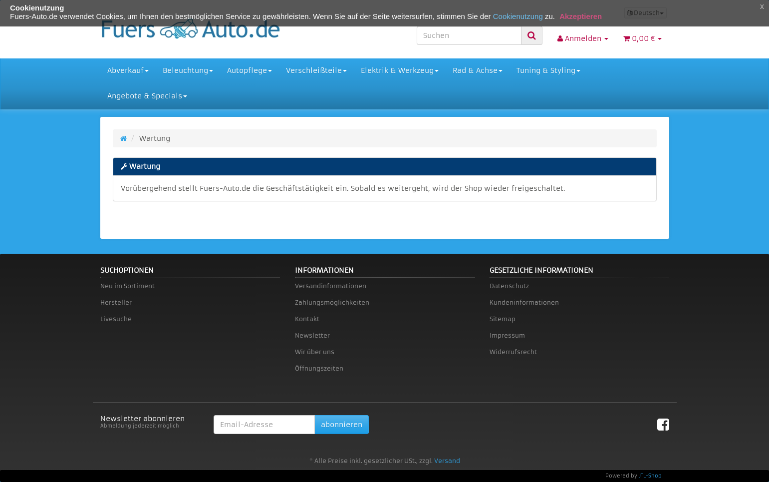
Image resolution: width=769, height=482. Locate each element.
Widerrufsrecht (513, 352)
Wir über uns (314, 352)
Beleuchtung (188, 70)
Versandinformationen (330, 286)
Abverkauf (128, 70)
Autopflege (249, 70)
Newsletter (312, 335)
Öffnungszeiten (319, 368)
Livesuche (116, 319)
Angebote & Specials (147, 95)
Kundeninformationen (524, 302)
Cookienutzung (518, 16)
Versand (447, 461)
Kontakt (307, 319)
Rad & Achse (478, 70)
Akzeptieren (580, 16)
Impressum (507, 335)
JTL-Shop (650, 476)
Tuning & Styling (548, 70)
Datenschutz (509, 286)
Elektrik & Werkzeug (400, 70)
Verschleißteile (316, 70)
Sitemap (502, 319)
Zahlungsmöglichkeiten (332, 302)
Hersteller (116, 302)
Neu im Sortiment (127, 286)
